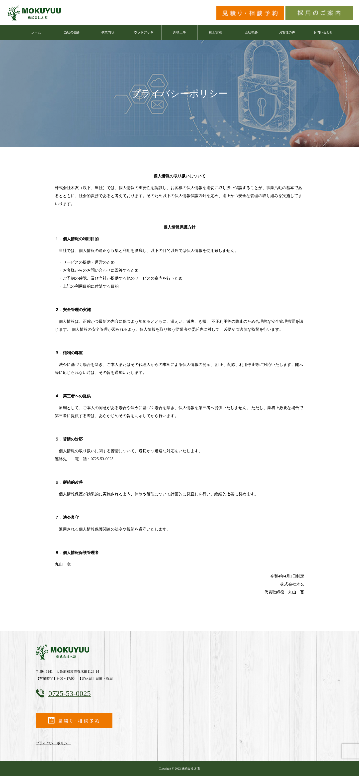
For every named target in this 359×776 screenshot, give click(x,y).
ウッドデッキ (143, 32)
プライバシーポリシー (53, 743)
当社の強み (72, 32)
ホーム (36, 32)
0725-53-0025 (69, 693)
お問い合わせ (323, 32)
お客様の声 (287, 32)
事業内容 (107, 32)
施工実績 (215, 32)
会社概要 (251, 32)
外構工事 (179, 32)
